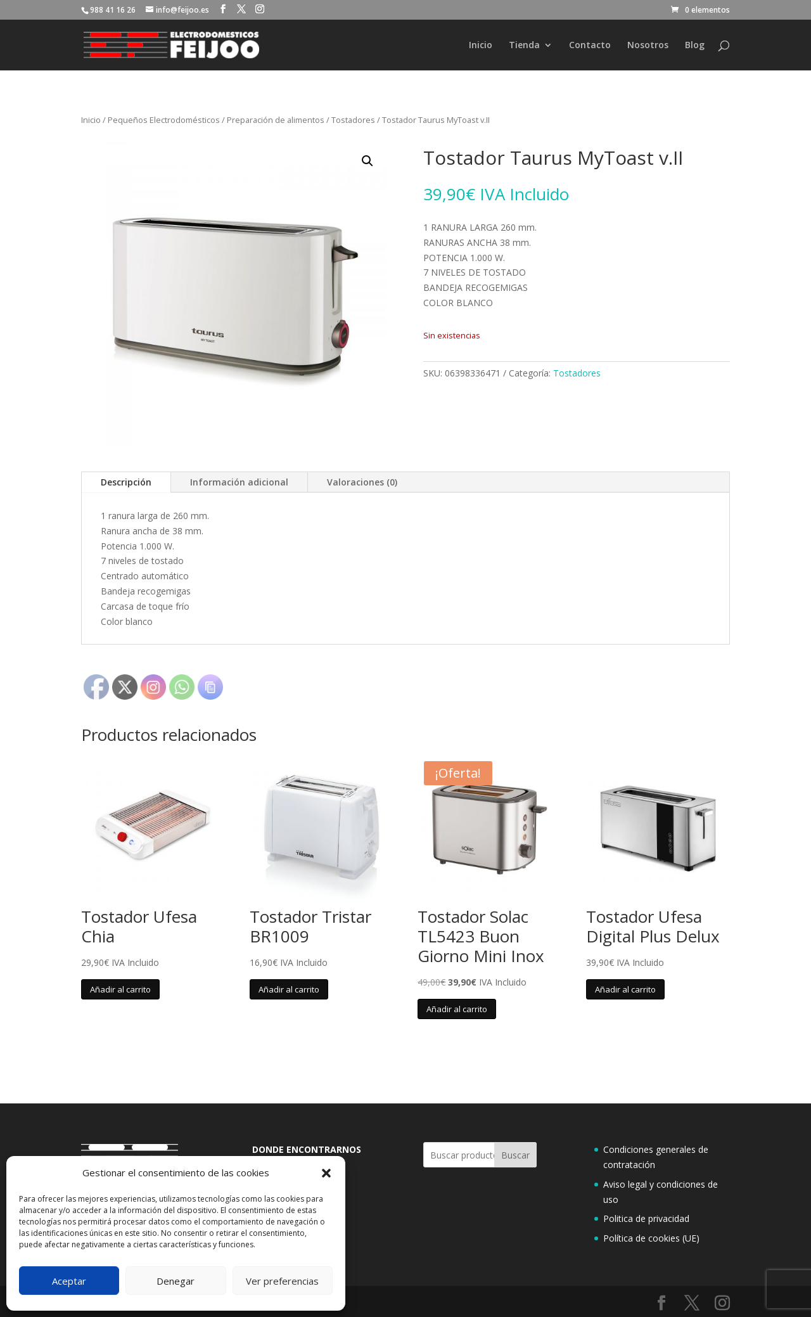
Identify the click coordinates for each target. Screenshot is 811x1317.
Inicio (480, 46)
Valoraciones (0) (362, 482)
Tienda (524, 46)
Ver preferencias (282, 1281)
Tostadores (353, 119)
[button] (326, 1173)
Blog (695, 46)
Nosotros (647, 46)
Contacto (590, 46)
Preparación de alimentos (275, 119)
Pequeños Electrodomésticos (164, 119)
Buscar (515, 1155)
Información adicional (239, 482)
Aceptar (69, 1281)
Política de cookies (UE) (651, 1238)
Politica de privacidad (646, 1218)
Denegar (175, 1281)
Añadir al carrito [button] (120, 989)
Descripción (126, 482)
